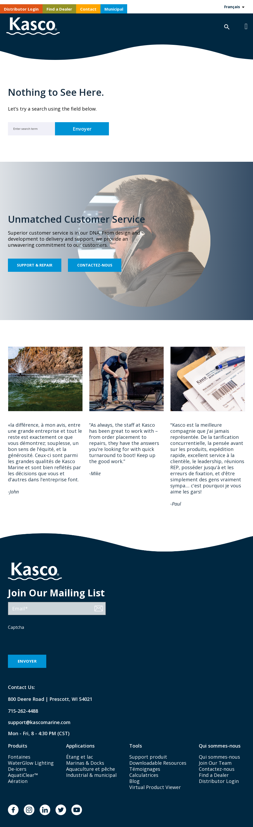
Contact (88, 9)
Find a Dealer (59, 9)
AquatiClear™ (23, 775)
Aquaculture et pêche (90, 769)
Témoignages (144, 769)
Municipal (113, 9)
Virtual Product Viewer (155, 787)
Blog (134, 781)
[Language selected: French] (234, 6)
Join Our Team (215, 763)
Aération (17, 781)
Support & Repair (34, 265)
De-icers (17, 769)
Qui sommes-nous (219, 757)
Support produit (148, 757)
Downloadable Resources (157, 763)
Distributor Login (21, 9)
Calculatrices (143, 775)
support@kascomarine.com (35, 722)
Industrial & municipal (91, 775)
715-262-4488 (23, 711)
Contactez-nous (94, 265)
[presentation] (48, 643)
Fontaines (19, 757)
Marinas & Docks (85, 763)
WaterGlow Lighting (31, 763)
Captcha (16, 627)
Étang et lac (79, 757)
